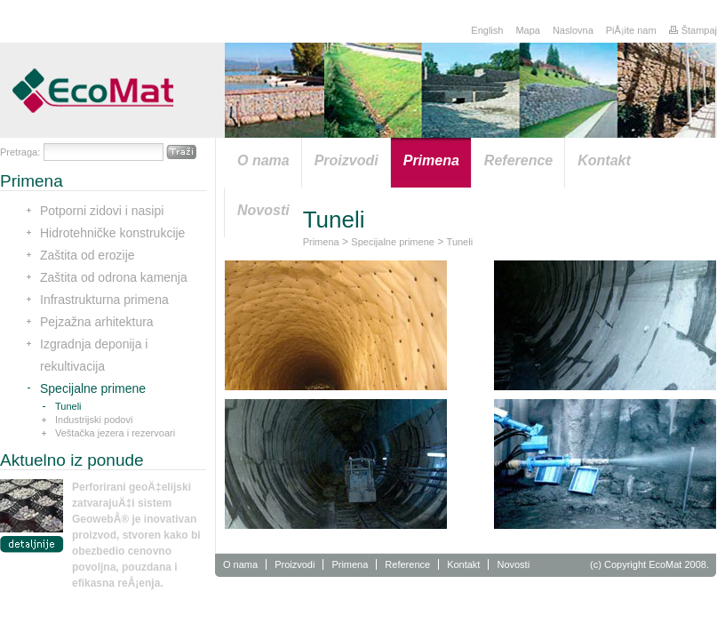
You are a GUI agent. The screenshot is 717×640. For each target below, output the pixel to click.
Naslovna (573, 30)
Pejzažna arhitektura (97, 322)
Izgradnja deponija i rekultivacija (93, 355)
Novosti (513, 564)
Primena (321, 241)
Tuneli (68, 406)
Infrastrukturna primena (104, 299)
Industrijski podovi (93, 419)
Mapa (527, 30)
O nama (240, 564)
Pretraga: (20, 152)
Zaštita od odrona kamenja (113, 277)
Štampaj (693, 30)
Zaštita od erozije (87, 255)
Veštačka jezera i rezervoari (115, 433)
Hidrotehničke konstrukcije (112, 233)
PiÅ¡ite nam (631, 30)
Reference (407, 564)
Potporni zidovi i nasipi (101, 211)
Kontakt (463, 564)
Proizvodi (295, 564)
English (487, 30)
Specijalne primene (93, 388)
